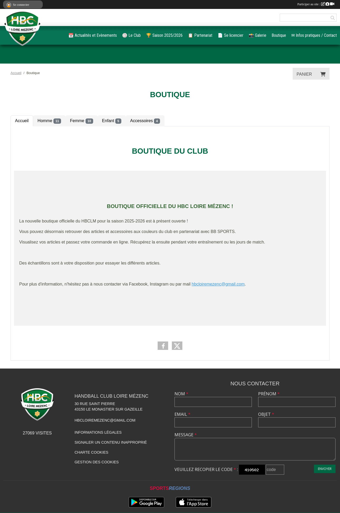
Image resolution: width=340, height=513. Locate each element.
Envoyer (325, 469)
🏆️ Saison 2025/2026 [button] (164, 35)
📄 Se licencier (230, 35)
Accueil (22, 120)
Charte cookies (91, 452)
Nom (181, 394)
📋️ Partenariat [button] (200, 35)
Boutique (279, 35)
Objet (266, 414)
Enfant (111, 121)
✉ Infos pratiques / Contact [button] (314, 35)
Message (185, 435)
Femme (81, 121)
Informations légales (98, 432)
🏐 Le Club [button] (131, 35)
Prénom (269, 394)
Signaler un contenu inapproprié (110, 442)
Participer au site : (315, 4)
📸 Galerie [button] (257, 35)
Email (182, 414)
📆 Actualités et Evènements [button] (92, 35)
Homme (49, 121)
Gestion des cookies (96, 462)
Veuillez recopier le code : (206, 469)
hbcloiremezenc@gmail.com (104, 420)
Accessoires (145, 121)
